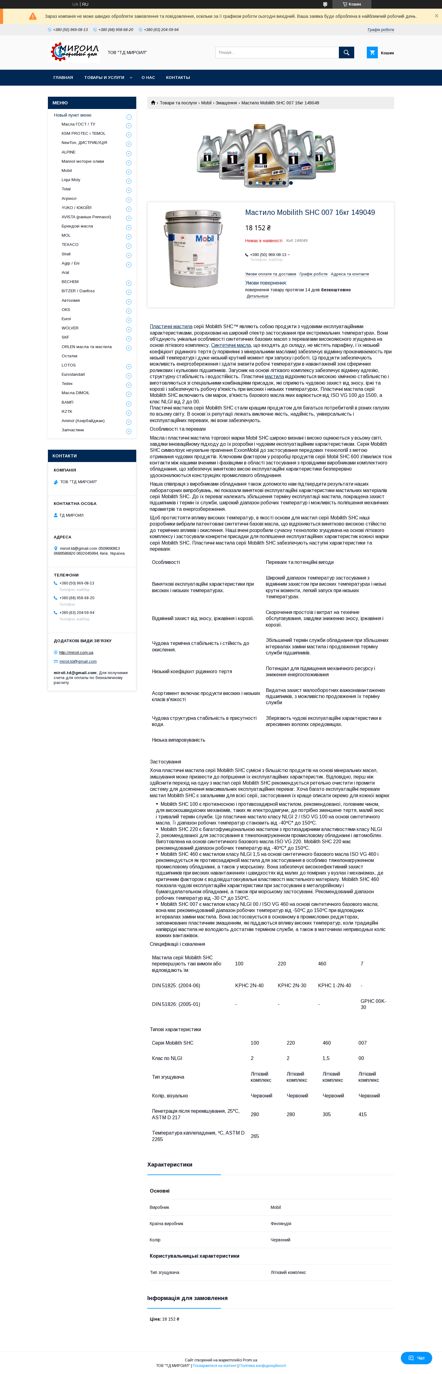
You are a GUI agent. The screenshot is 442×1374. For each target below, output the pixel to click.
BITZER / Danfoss (78, 291)
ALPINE (69, 152)
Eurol (66, 318)
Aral (65, 272)
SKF (65, 337)
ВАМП (67, 402)
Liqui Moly (71, 179)
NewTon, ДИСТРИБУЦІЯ (84, 142)
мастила (274, 376)
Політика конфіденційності (262, 1366)
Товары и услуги (104, 77)
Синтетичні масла (231, 345)
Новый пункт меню (72, 115)
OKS (66, 309)
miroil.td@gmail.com (78, 661)
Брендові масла (77, 226)
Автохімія (71, 300)
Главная (63, 77)
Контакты (178, 77)
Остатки (69, 356)
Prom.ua (250, 1360)
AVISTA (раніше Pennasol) (86, 217)
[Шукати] (346, 52)
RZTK (67, 411)
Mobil (206, 102)
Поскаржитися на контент (215, 1366)
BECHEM (70, 281)
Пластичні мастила (171, 326)
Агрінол (69, 198)
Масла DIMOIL (76, 392)
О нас (148, 77)
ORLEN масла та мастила (87, 346)
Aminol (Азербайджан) (83, 420)
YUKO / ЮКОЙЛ (76, 207)
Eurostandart (73, 374)
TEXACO (70, 244)
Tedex (67, 383)
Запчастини (73, 430)
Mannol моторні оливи (83, 161)
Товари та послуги (178, 102)
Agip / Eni (70, 263)
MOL (66, 235)
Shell (66, 254)
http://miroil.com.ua (76, 652)
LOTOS (69, 365)
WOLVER (70, 328)
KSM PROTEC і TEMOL (84, 133)
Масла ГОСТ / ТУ (78, 124)
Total (66, 189)
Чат (416, 1358)
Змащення (226, 102)
